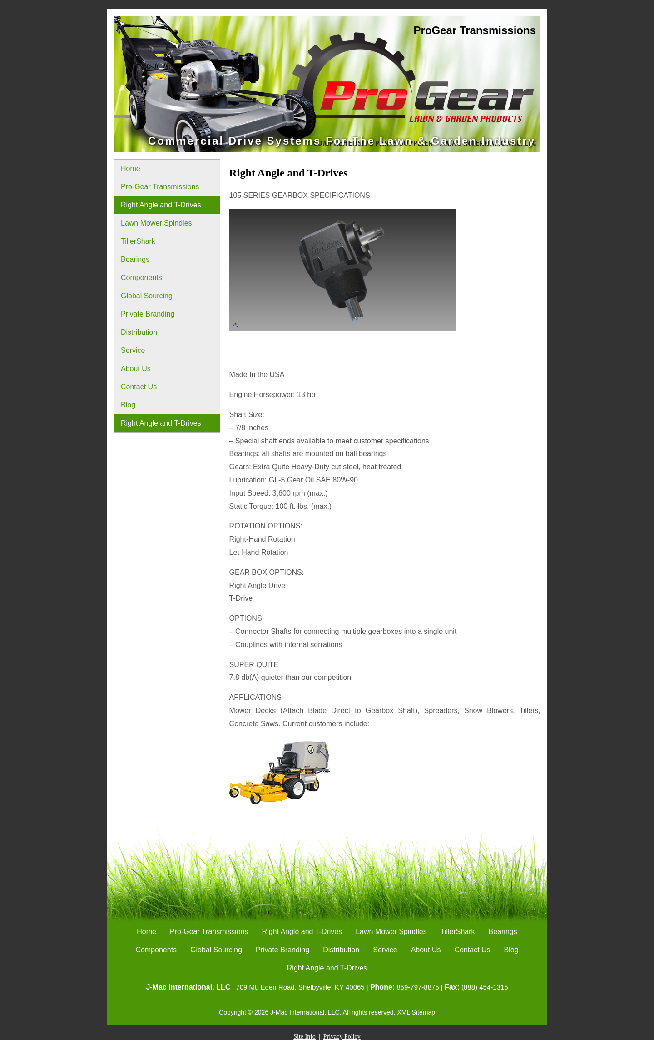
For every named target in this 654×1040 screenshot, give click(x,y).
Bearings (135, 259)
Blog (128, 405)
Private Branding (147, 314)
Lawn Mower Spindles (156, 223)
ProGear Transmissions (475, 30)
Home (130, 168)
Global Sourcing (147, 296)
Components (141, 277)
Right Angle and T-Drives (161, 205)
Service (133, 350)
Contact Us (139, 387)
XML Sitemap (416, 1012)
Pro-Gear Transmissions (160, 187)
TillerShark (138, 241)
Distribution (139, 332)
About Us (136, 368)
